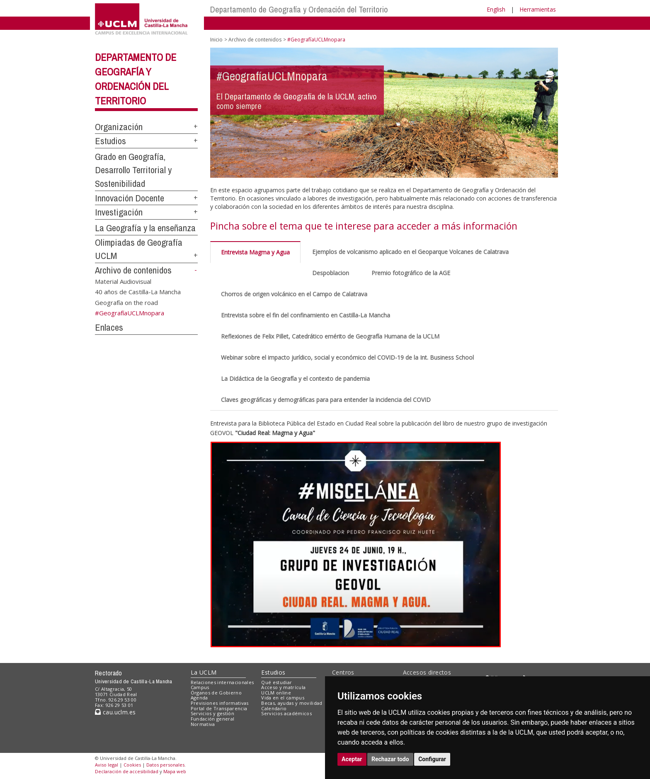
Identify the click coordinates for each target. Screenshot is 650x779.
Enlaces (109, 327)
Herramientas (537, 9)
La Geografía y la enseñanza (145, 228)
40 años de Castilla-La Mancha (138, 292)
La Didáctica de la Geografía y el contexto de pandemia (295, 378)
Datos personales (165, 765)
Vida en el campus (282, 697)
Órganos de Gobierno (216, 692)
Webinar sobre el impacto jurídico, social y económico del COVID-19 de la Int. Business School (347, 357)
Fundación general (213, 719)
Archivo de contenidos (133, 270)
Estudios (110, 141)
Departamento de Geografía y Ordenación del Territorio (299, 9)
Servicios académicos (286, 713)
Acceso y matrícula (283, 687)
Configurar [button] (432, 759)
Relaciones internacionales (222, 682)
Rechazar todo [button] (390, 759)
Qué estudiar (276, 682)
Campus (200, 687)
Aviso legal (106, 765)
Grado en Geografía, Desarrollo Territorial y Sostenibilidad (133, 170)
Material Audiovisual (123, 281)
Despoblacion (330, 273)
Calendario (273, 708)
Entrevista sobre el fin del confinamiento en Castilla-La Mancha (305, 315)
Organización (119, 127)
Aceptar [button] (352, 759)
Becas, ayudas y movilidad (291, 703)
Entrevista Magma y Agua (255, 252)
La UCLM (204, 672)
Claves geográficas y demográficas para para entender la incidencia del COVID (326, 400)
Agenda (199, 697)
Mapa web (174, 771)
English (496, 9)
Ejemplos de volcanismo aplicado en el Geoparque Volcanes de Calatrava (410, 252)
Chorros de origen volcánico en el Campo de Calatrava (294, 294)
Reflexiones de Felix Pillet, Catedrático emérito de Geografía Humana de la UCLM (330, 336)
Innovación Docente (129, 198)
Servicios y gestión (212, 713)
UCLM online (276, 692)
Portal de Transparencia (219, 708)
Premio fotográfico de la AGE (410, 273)
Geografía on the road (126, 302)
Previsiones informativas (220, 703)
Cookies (132, 765)
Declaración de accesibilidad (126, 771)
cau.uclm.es (115, 712)
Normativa (203, 724)
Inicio (216, 39)
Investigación (119, 212)
